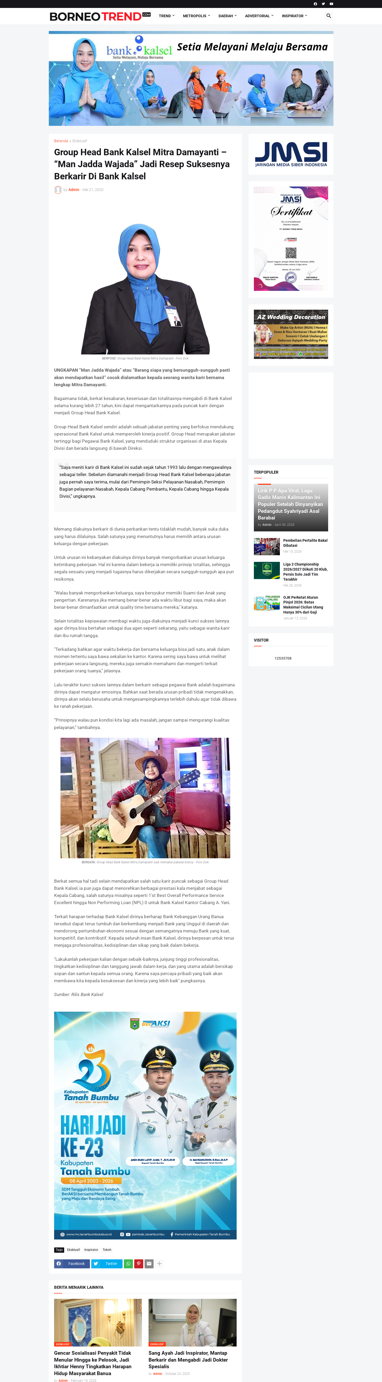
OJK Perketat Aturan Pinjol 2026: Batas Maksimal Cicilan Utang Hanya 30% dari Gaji (303, 605)
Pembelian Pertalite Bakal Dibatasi (305, 543)
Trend (165, 16)
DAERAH (226, 16)
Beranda (61, 141)
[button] (328, 16)
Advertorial (257, 16)
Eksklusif (79, 141)
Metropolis (194, 16)
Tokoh (107, 1250)
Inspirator (292, 16)
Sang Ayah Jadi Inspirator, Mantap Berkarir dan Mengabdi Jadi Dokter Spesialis (188, 1360)
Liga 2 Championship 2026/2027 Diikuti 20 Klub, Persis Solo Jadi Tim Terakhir (305, 571)
